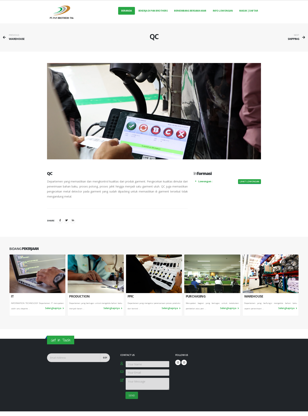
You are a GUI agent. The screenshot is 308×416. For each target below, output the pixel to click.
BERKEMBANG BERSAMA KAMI (190, 10)
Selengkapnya (54, 308)
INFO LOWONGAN (223, 10)
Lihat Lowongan (249, 181)
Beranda (126, 10)
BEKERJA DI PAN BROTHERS (153, 10)
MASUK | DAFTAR (248, 10)
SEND (132, 395)
